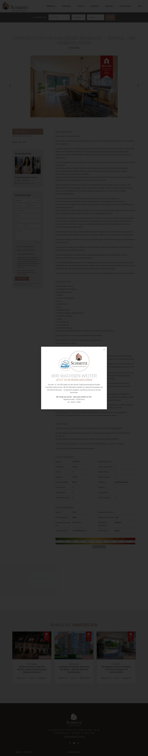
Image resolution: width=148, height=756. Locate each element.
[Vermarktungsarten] (78, 17)
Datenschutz (27, 752)
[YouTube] (74, 743)
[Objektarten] (95, 17)
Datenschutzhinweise (22, 365)
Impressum (19, 752)
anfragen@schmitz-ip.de (25, 183)
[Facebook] (70, 743)
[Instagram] (78, 743)
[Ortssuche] (59, 17)
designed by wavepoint (74, 752)
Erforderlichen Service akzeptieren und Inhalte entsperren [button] (45, 583)
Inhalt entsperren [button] (45, 575)
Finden (110, 17)
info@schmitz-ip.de (74, 736)
